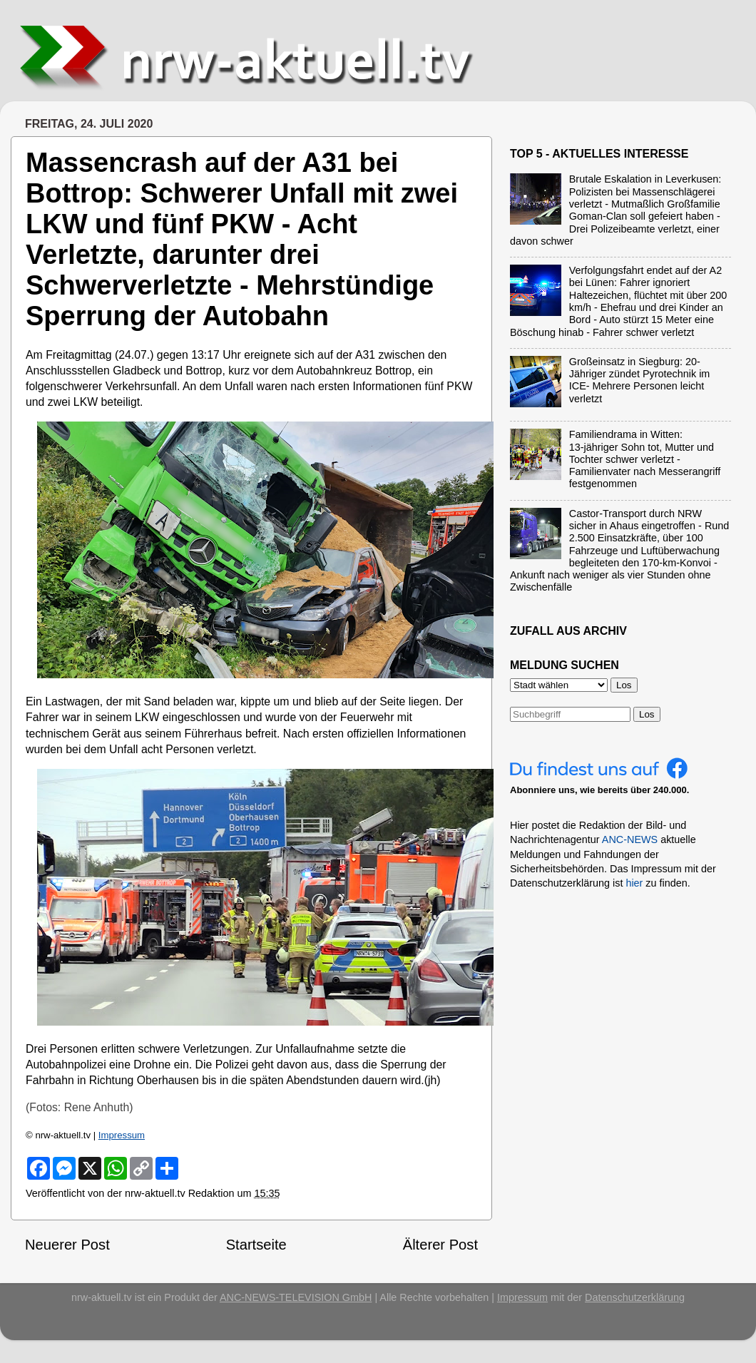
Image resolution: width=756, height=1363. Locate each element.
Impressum (121, 1135)
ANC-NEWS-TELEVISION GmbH (296, 1297)
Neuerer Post (67, 1244)
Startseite (256, 1244)
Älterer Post (440, 1244)
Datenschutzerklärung (635, 1297)
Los (647, 714)
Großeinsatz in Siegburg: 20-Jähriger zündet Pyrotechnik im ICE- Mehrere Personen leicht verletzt (639, 380)
